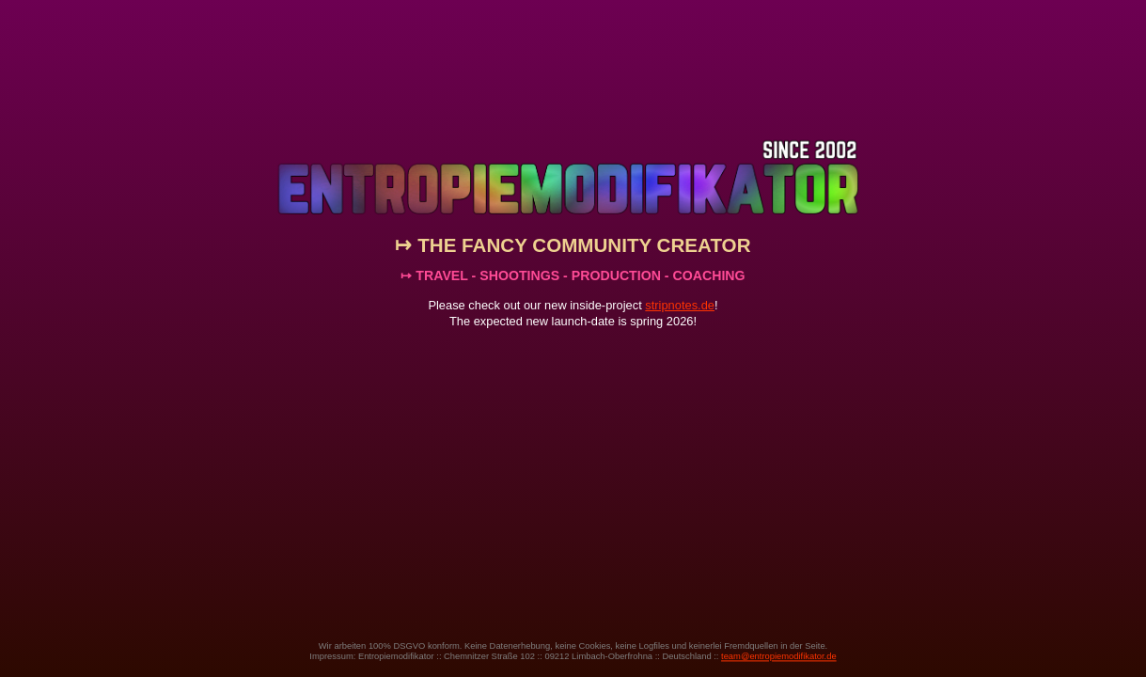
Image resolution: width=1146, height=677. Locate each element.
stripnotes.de (679, 305)
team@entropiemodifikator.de (779, 656)
